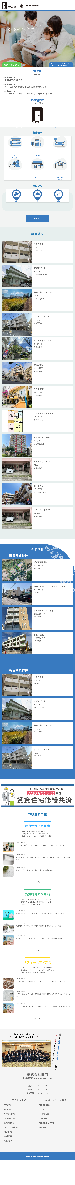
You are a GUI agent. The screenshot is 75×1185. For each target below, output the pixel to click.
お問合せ (8, 1166)
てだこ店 (45, 1135)
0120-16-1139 (61, 66)
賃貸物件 (19, 132)
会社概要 (8, 1162)
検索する (37, 244)
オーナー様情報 (11, 1153)
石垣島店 (45, 1144)
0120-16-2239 (40, 1115)
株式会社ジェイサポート (48, 1148)
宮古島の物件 (10, 1139)
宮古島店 (45, 1139)
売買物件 (56, 132)
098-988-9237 (42, 1119)
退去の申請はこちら (11, 65)
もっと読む (37, 907)
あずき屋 (42, 1153)
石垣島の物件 (10, 1144)
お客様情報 (9, 1148)
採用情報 (8, 1157)
